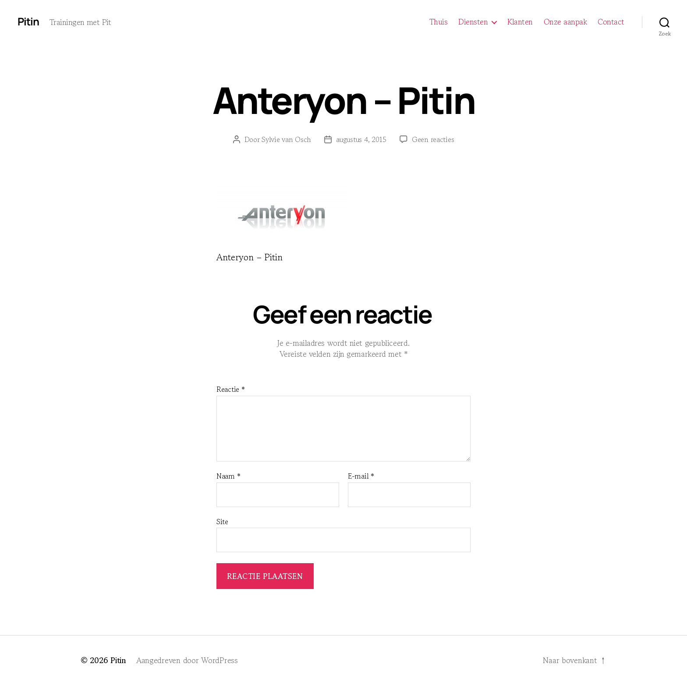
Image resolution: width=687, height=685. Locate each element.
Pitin (28, 21)
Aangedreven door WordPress (187, 660)
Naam (228, 476)
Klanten (520, 22)
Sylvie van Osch (286, 139)
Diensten (473, 22)
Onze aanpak (565, 22)
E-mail (361, 476)
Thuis (438, 22)
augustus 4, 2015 (361, 139)
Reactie (230, 390)
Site (222, 521)
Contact (611, 22)
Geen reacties (433, 139)
